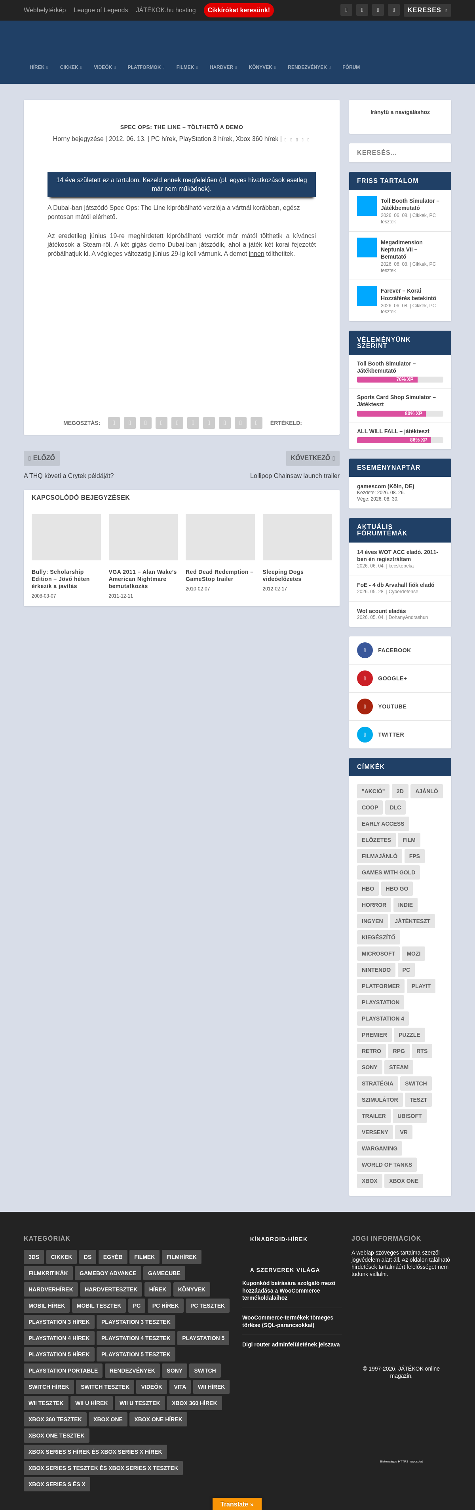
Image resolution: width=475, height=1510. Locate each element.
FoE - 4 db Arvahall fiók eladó (396, 553)
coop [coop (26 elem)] (370, 776)
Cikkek (154, 35)
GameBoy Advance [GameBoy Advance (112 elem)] (108, 1241)
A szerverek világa (285, 1238)
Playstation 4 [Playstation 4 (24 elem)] (383, 987)
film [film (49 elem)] (409, 808)
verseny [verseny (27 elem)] (375, 1100)
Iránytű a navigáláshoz (400, 80)
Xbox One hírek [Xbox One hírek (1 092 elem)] (158, 1387)
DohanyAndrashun (408, 585)
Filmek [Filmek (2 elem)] (144, 1225)
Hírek (122, 35)
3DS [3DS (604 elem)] (33, 1225)
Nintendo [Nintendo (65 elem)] (376, 938)
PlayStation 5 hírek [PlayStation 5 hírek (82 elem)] (59, 1323)
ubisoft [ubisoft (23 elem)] (409, 1084)
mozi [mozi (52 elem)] (413, 922)
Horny (61, 107)
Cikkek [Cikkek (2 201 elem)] (61, 1225)
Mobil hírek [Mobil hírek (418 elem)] (46, 1274)
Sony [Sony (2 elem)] (174, 1339)
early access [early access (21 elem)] (383, 792)
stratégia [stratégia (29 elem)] (377, 1052)
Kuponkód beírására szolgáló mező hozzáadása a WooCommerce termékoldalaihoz (288, 1258)
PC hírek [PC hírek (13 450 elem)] (165, 1274)
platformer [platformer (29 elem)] (381, 954)
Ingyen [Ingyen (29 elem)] (372, 889)
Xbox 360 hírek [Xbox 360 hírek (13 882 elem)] (194, 1371)
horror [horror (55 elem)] (374, 873)
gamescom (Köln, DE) (385, 454)
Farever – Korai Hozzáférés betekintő (408, 262)
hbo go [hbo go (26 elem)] (397, 857)
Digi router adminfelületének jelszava (291, 1313)
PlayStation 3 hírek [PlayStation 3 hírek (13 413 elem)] (59, 1290)
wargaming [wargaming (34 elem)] (379, 1117)
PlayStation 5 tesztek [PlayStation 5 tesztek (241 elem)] (136, 1323)
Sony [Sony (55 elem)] (370, 1035)
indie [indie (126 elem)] (405, 873)
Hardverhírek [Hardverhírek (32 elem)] (50, 1258)
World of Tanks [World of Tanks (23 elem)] (387, 1133)
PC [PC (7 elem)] (137, 1274)
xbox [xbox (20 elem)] (370, 1149)
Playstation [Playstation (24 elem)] (380, 970)
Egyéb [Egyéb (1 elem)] (113, 1225)
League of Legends (101, 10)
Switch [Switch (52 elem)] (416, 1052)
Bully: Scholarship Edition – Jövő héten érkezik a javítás (61, 547)
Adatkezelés (321, 1501)
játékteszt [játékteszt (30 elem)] (412, 889)
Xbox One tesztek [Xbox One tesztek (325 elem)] (56, 1404)
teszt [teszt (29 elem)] (418, 1068)
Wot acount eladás (381, 579)
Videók (188, 35)
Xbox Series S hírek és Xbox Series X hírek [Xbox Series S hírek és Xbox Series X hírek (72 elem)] (95, 1420)
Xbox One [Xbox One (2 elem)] (108, 1387)
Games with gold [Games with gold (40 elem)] (388, 841)
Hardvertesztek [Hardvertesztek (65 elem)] (111, 1258)
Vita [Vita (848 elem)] (180, 1355)
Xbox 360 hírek (257, 107)
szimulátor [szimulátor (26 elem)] (380, 1068)
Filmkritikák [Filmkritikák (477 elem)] (48, 1241)
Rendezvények (392, 35)
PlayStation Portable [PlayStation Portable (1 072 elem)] (63, 1339)
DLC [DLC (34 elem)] (395, 776)
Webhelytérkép (45, 10)
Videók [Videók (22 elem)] (151, 1355)
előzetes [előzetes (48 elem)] (376, 808)
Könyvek (345, 35)
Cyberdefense (403, 560)
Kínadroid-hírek (279, 1207)
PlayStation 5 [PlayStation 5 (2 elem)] (203, 1306)
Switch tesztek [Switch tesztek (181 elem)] (105, 1355)
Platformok (229, 35)
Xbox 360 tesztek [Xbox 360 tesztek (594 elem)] (55, 1387)
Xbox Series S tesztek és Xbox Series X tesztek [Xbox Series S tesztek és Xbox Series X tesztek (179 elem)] (103, 1436)
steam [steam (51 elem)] (398, 1035)
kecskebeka (401, 534)
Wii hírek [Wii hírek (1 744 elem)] (211, 1355)
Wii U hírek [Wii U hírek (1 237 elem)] (91, 1371)
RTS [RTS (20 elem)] (422, 1019)
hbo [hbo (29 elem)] (368, 857)
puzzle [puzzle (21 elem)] (409, 1003)
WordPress (134, 1501)
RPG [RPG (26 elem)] (399, 1019)
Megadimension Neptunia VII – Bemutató (402, 218)
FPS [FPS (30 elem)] (414, 824)
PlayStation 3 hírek (205, 107)
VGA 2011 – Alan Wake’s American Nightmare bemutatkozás (143, 547)
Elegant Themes (64, 1501)
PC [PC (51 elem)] (406, 938)
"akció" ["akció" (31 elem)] (373, 759)
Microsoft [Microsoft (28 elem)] (378, 922)
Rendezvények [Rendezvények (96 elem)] (132, 1339)
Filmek (270, 35)
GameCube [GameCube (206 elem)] (164, 1241)
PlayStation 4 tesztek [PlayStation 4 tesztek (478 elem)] (136, 1306)
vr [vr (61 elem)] (403, 1100)
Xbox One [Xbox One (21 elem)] (403, 1149)
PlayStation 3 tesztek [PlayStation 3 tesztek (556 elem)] (136, 1290)
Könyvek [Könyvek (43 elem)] (191, 1258)
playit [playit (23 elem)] (421, 954)
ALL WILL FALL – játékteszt (393, 399)
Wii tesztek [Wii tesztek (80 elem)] (46, 1371)
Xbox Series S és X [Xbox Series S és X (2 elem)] (57, 1452)
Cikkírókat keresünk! (239, 10)
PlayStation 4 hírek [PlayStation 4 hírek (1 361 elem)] (59, 1306)
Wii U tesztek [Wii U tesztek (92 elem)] (140, 1371)
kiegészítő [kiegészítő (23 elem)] (378, 906)
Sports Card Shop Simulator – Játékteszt (396, 369)
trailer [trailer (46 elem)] (374, 1084)
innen (256, 221)
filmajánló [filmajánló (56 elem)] (379, 824)
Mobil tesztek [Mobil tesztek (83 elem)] (99, 1274)
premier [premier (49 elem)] (374, 1003)
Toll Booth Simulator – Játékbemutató (410, 172)
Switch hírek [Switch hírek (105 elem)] (48, 1355)
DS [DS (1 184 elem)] (87, 1225)
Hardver (306, 35)
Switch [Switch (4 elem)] (205, 1339)
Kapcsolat (283, 1501)
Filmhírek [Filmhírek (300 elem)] (182, 1225)
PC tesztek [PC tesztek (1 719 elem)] (207, 1274)
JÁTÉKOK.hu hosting (166, 10)
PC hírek (163, 107)
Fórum (436, 35)
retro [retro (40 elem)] (371, 1019)
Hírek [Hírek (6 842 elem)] (158, 1258)
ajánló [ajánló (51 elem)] (426, 759)
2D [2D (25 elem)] (400, 759)
